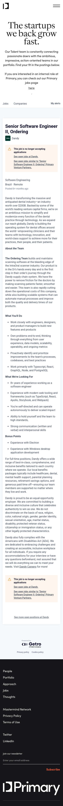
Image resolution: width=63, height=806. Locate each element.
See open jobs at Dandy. (26, 156)
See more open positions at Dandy (31, 617)
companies (20, 103)
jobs (5, 103)
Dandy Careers (27, 566)
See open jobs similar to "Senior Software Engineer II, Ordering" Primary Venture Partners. (34, 164)
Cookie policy (38, 652)
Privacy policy (23, 652)
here (31, 88)
